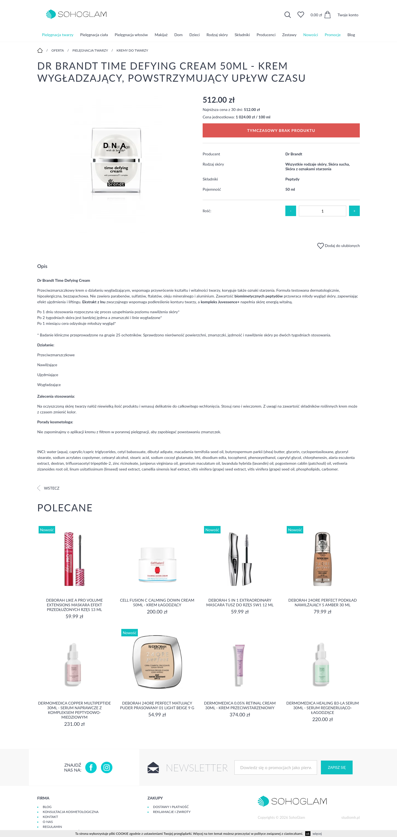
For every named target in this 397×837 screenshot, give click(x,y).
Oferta (58, 50)
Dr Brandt (293, 154)
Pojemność (212, 189)
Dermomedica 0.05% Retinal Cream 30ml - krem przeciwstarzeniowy (240, 705)
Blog (351, 34)
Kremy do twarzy (132, 50)
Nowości (310, 34)
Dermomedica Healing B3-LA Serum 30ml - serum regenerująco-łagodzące (322, 708)
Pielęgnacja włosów (131, 34)
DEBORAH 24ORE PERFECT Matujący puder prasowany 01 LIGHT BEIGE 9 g (157, 705)
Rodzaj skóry (217, 34)
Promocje (333, 34)
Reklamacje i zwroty (172, 812)
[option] (115, 164)
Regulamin (52, 827)
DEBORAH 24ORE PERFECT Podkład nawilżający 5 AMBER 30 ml (322, 602)
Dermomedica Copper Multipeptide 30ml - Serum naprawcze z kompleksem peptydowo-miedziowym (74, 710)
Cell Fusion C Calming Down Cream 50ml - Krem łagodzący (157, 602)
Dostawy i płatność (171, 807)
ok (308, 833)
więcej (317, 833)
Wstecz (48, 488)
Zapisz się (336, 767)
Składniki (242, 34)
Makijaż (161, 34)
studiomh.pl (350, 817)
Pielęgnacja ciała (94, 34)
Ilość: (207, 210)
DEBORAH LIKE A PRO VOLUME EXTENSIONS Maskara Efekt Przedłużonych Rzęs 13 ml (74, 605)
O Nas (48, 822)
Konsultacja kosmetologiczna (70, 812)
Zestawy (289, 34)
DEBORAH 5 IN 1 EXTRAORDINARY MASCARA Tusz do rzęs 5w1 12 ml (239, 602)
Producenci (266, 34)
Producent (211, 154)
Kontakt (50, 817)
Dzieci (194, 34)
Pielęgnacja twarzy (57, 34)
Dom (178, 34)
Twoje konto (347, 14)
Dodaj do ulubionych (338, 245)
